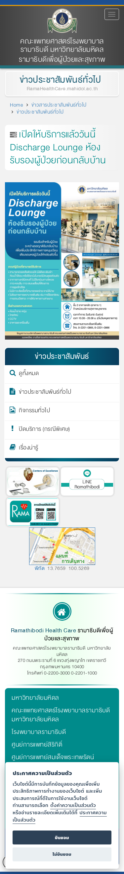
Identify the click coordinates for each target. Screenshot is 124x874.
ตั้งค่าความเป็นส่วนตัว (73, 805)
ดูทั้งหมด (29, 374)
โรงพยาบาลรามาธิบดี (39, 732)
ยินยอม (62, 837)
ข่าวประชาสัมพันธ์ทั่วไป (60, 79)
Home (16, 105)
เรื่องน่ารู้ (28, 449)
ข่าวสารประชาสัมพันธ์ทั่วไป (59, 105)
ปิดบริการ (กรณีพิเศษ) (44, 430)
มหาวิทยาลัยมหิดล (35, 697)
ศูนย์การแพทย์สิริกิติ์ (37, 744)
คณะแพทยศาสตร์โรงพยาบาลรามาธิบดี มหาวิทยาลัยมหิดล (62, 45)
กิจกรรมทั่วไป (34, 412)
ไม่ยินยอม (62, 854)
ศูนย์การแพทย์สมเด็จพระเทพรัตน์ (53, 757)
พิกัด (40, 568)
